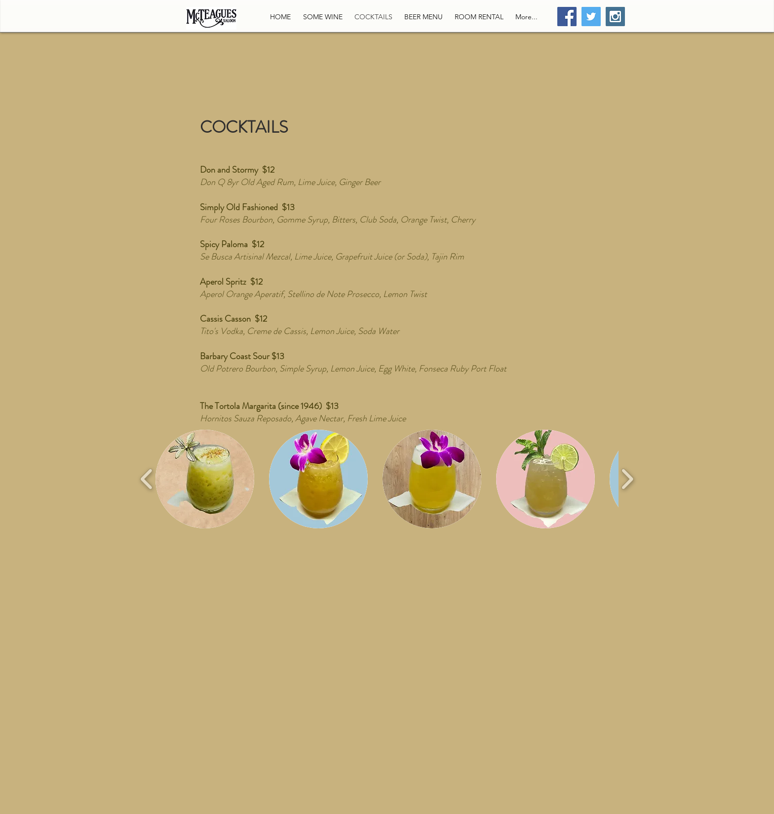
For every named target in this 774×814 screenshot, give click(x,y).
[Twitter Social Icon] (591, 16)
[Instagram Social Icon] (615, 16)
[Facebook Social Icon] (567, 16)
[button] (204, 479)
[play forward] (627, 479)
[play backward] (147, 479)
